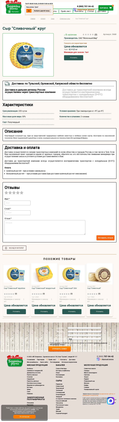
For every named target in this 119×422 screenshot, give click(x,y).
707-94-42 (105, 359)
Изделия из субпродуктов (35, 388)
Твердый (59, 399)
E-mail (58, 338)
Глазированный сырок (91, 392)
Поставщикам (55, 365)
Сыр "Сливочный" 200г (68, 291)
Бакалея (60, 367)
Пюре (58, 375)
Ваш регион (61, 342)
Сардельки (30, 382)
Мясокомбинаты (32, 365)
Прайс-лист (67, 14)
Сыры (59, 383)
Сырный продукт (62, 416)
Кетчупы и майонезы (63, 373)
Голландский (60, 395)
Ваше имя (60, 331)
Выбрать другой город (43, 11)
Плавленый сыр (89, 384)
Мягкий (58, 414)
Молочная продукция (96, 367)
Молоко (86, 386)
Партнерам (40, 362)
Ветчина (29, 390)
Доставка (103, 14)
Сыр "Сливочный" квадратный (43, 291)
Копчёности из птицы (34, 386)
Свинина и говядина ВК (35, 373)
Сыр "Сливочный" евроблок (14, 291)
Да (30, 11)
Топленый (59, 393)
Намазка (30, 396)
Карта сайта (44, 365)
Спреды (86, 373)
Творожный (60, 391)
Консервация (60, 377)
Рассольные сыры (62, 408)
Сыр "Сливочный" (94, 291)
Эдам (58, 412)
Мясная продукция (37, 367)
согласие (57, 346)
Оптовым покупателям (69, 365)
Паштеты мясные (33, 384)
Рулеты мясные (32, 377)
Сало (28, 394)
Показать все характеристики (75, 46)
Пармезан (59, 387)
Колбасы (30, 371)
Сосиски (30, 380)
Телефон (59, 334)
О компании (31, 362)
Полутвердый (60, 397)
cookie (32, 409)
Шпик (29, 392)
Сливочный (60, 389)
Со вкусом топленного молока (66, 401)
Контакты (80, 14)
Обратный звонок (84, 9)
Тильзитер (59, 406)
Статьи (92, 14)
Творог (86, 380)
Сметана (87, 377)
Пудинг (86, 382)
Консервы (59, 380)
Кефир (86, 388)
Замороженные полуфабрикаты (36, 401)
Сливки (86, 390)
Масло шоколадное (90, 375)
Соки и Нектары (61, 371)
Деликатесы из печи (33, 375)
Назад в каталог (16, 251)
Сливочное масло (90, 371)
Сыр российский (61, 403)
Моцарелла (59, 410)
